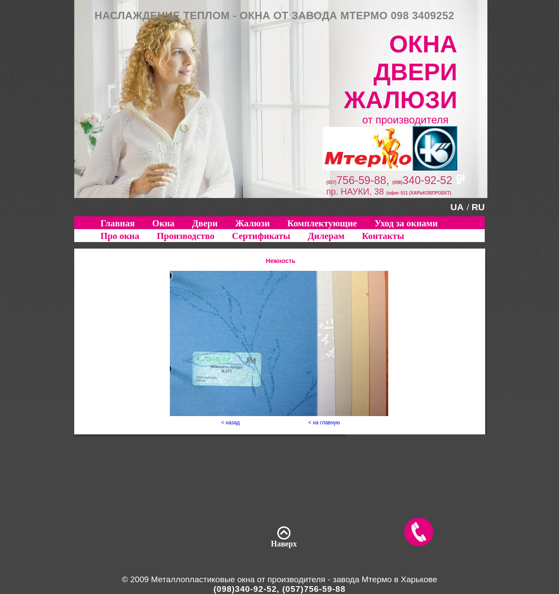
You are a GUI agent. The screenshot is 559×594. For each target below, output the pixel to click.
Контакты (383, 236)
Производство (185, 236)
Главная (117, 223)
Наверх (284, 543)
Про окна (119, 236)
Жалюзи (252, 223)
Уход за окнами (406, 223)
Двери (205, 223)
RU (478, 207)
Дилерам (326, 236)
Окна (163, 223)
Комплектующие (322, 223)
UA (456, 207)
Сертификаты (261, 236)
